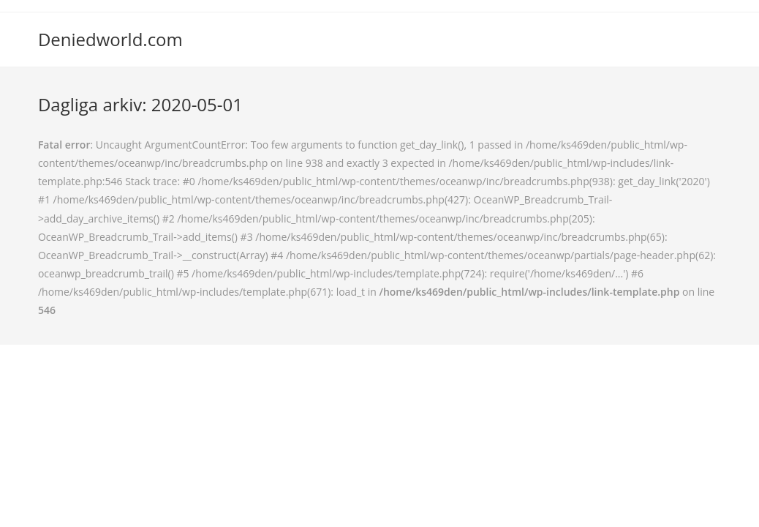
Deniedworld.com (110, 39)
